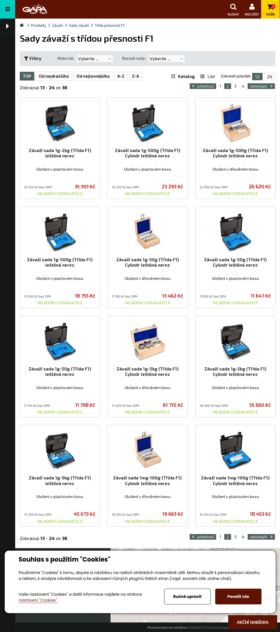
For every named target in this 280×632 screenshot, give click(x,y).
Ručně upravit (187, 596)
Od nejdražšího (54, 76)
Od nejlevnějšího (93, 76)
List (211, 76)
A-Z (120, 76)
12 (257, 76)
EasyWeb (195, 627)
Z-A (135, 76)
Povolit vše (238, 596)
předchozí (203, 86)
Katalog (186, 76)
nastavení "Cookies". (38, 600)
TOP (27, 76)
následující (261, 86)
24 (269, 76)
